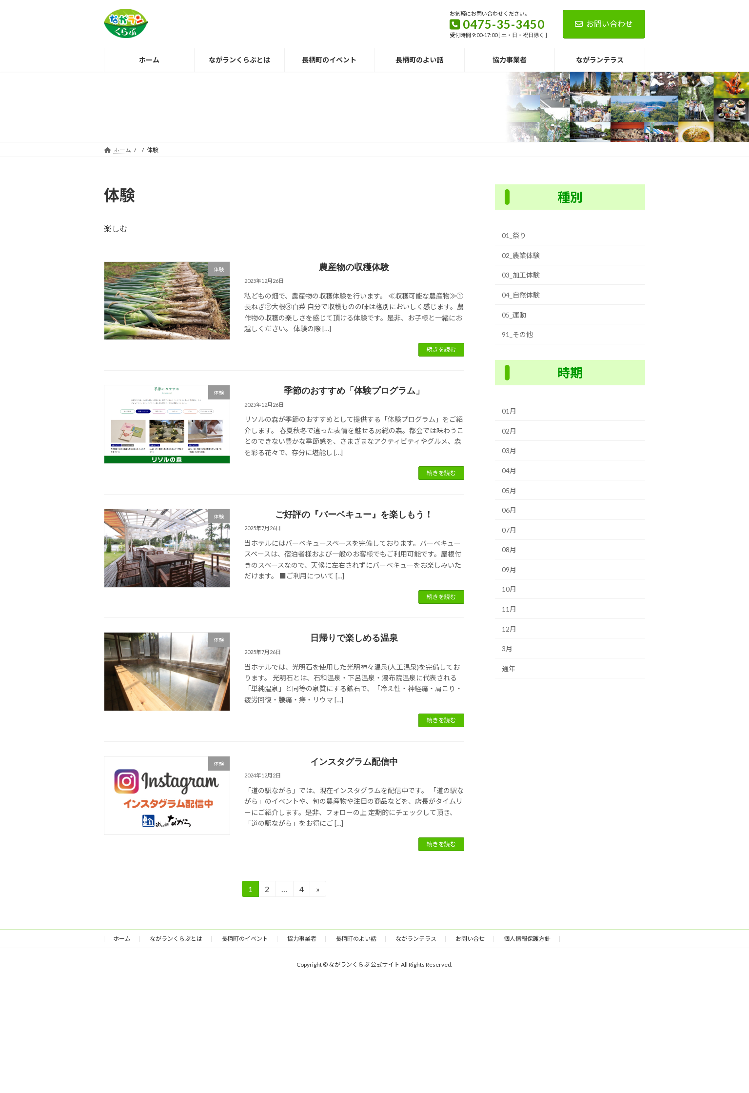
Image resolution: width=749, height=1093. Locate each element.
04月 (509, 470)
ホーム (122, 938)
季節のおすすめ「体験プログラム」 (354, 391)
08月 (509, 549)
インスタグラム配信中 (354, 762)
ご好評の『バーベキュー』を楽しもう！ (354, 514)
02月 (509, 431)
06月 (509, 510)
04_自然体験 (521, 295)
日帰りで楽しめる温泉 (354, 638)
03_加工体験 (521, 275)
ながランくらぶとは (176, 938)
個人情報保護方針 (527, 938)
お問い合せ (470, 938)
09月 (509, 569)
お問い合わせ (604, 23)
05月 (509, 490)
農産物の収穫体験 (354, 267)
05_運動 (514, 314)
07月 (509, 529)
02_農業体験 (521, 255)
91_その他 (517, 334)
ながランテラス (415, 938)
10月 (509, 589)
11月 (509, 609)
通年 (508, 668)
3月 (507, 648)
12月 (509, 628)
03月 (509, 450)
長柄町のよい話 (355, 938)
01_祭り (514, 235)
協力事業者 (301, 938)
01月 (509, 411)
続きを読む (441, 349)
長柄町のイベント (244, 938)
